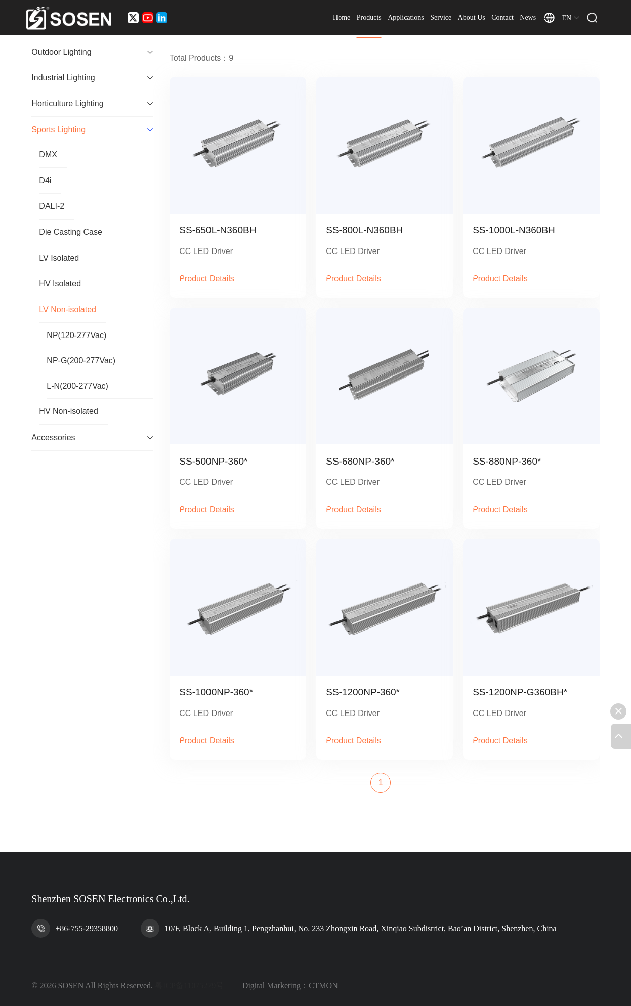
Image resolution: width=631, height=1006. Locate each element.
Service (461, 20)
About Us (491, 20)
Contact (523, 20)
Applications (426, 20)
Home (361, 20)
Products (388, 20)
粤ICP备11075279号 (189, 985)
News (548, 20)
